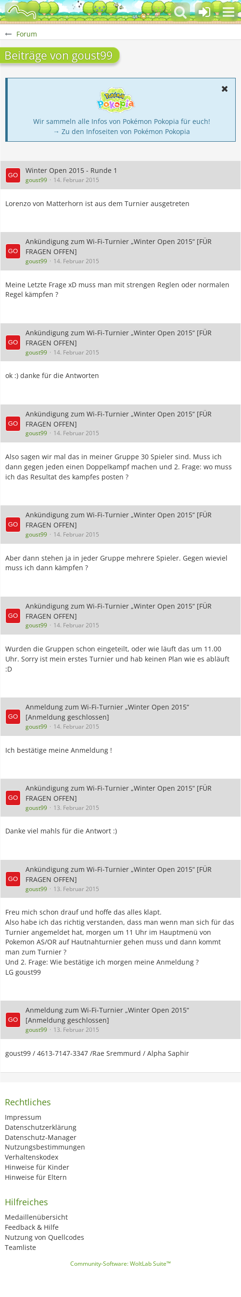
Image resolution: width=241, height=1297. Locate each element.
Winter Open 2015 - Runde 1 (71, 170)
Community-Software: (120, 1264)
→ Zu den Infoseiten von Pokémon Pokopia (121, 131)
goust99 (36, 180)
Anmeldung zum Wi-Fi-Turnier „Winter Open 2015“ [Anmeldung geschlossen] (107, 712)
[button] (228, 12)
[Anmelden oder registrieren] (204, 12)
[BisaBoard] (21, 12)
